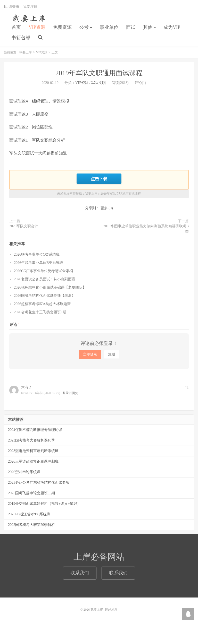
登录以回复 (70, 393)
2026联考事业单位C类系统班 (37, 254)
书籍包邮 (21, 37)
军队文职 (98, 83)
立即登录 (90, 354)
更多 (104, 208)
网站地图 (111, 609)
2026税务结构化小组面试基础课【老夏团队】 (50, 287)
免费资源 (62, 27)
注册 (111, 354)
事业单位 (109, 27)
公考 (84, 27)
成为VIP (171, 27)
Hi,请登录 (11, 6)
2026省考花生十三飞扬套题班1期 (40, 312)
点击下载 (99, 178)
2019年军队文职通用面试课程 (99, 73)
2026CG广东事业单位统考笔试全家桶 (43, 271)
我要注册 (30, 6)
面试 (130, 27)
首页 (16, 27)
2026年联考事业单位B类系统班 (38, 263)
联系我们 (79, 572)
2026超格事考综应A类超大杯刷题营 (42, 304)
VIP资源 (37, 27)
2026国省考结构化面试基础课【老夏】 (44, 296)
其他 (147, 27)
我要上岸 (28, 18)
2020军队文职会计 (23, 226)
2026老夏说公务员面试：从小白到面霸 (44, 279)
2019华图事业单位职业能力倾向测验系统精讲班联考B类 (146, 228)
